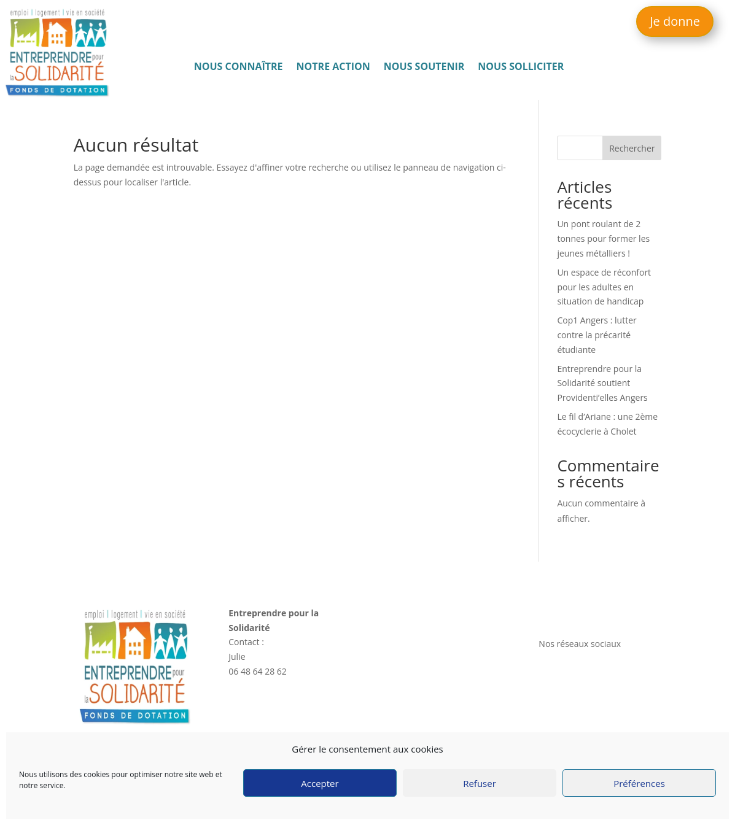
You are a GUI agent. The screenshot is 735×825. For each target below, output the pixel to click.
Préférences (639, 783)
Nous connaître (238, 67)
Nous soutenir (424, 67)
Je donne (675, 21)
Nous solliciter (521, 67)
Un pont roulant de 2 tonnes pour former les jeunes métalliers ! (603, 238)
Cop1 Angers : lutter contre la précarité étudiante (596, 334)
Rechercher (632, 148)
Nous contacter (571, 613)
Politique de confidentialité (592, 729)
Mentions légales (572, 715)
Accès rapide (411, 613)
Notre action (333, 67)
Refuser (479, 783)
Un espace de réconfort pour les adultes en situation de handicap (604, 287)
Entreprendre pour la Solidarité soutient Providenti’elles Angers (602, 383)
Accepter (319, 783)
